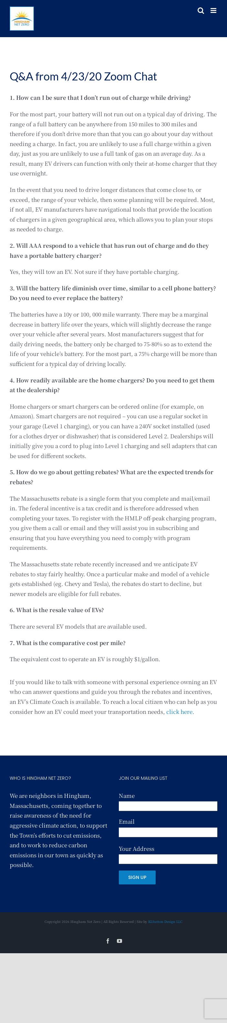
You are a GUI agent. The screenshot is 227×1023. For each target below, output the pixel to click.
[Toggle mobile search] (201, 10)
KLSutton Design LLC (165, 921)
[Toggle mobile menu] (214, 10)
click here (179, 711)
